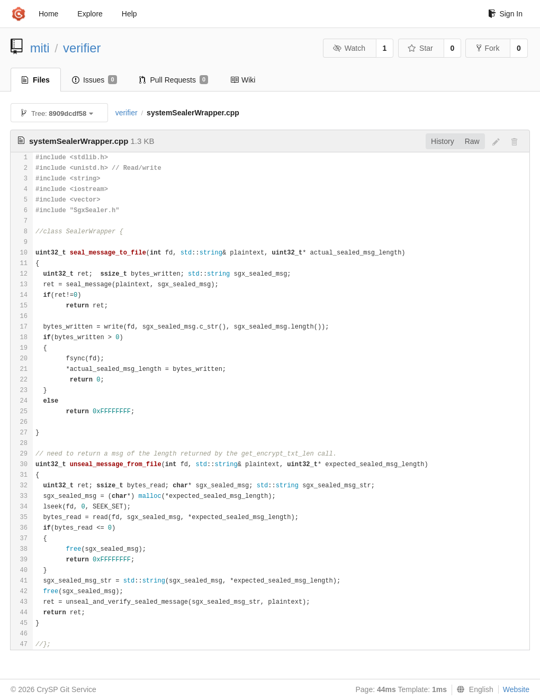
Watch (348, 48)
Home (48, 14)
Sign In (505, 14)
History (442, 141)
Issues (94, 80)
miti (40, 48)
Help (129, 14)
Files (36, 80)
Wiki (242, 80)
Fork (487, 48)
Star (420, 48)
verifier (82, 48)
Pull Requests (174, 80)
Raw (472, 141)
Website (516, 689)
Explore (89, 14)
